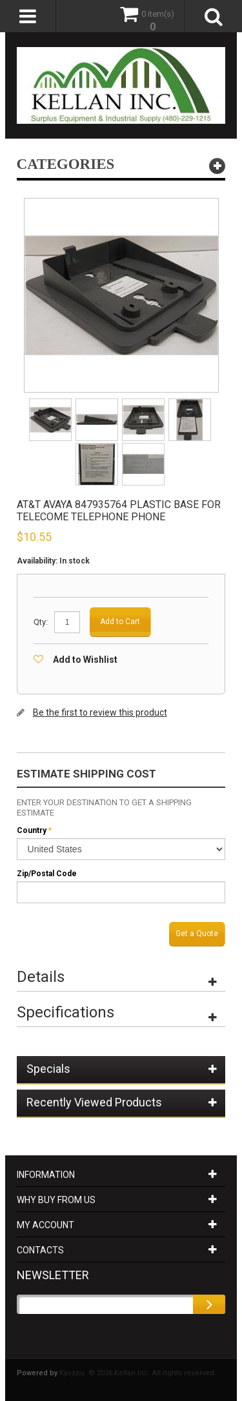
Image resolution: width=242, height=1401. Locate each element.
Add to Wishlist (85, 659)
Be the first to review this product (100, 712)
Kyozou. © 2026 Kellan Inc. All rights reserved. (137, 1373)
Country (31, 830)
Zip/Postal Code (47, 873)
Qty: (41, 622)
